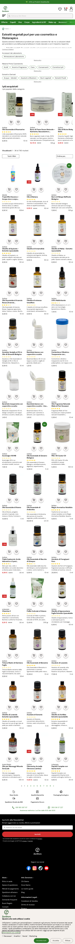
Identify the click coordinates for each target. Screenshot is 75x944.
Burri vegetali (45, 78)
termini (30, 841)
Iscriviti (38, 834)
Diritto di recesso (28, 905)
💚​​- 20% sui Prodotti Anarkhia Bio (37, 2)
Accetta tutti (41, 940)
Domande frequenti (9, 900)
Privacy (24, 908)
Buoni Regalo (7, 903)
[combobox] (40, 16)
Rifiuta (67, 940)
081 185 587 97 (21, 807)
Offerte (4, 22)
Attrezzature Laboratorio (14, 56)
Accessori (63, 22)
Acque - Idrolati (10, 78)
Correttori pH (58, 67)
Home (5, 29)
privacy (40, 839)
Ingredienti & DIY (39, 22)
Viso (20, 22)
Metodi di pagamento (10, 889)
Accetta (56, 940)
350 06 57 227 (57, 807)
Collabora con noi (9, 896)
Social (24, 936)
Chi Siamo (25, 881)
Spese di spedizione (10, 885)
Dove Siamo (25, 885)
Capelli (13, 22)
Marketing (32, 936)
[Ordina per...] (64, 156)
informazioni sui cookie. (11, 932)
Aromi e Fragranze (19, 67)
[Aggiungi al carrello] (11, 122)
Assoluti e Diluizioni (28, 78)
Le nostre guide (27, 889)
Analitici (16, 936)
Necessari (7, 936)
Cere (32, 67)
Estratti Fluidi (60, 78)
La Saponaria (5, 609)
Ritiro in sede (7, 881)
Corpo (27, 22)
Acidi (6, 67)
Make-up (52, 22)
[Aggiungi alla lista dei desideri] (18, 122)
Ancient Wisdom (6, 764)
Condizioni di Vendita (29, 901)
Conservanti (43, 67)
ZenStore (4, 127)
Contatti (5, 907)
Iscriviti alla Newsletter (37, 821)
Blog (23, 892)
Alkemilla (4, 195)
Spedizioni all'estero (10, 892)
